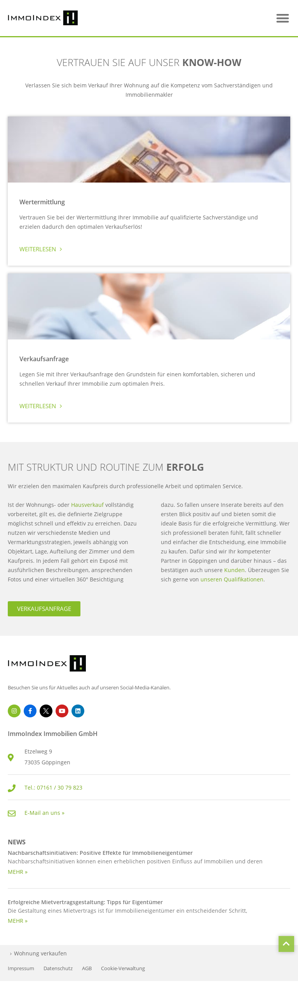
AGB (87, 968)
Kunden (234, 570)
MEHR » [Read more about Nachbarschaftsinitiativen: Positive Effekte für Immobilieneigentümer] (18, 871)
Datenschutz (58, 968)
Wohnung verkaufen (40, 953)
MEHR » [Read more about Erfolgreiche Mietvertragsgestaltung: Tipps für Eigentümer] (18, 920)
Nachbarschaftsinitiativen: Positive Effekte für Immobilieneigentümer (100, 852)
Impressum (21, 968)
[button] (282, 18)
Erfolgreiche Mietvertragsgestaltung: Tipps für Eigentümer (85, 902)
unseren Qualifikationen (231, 579)
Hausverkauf (88, 504)
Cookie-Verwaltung (123, 968)
